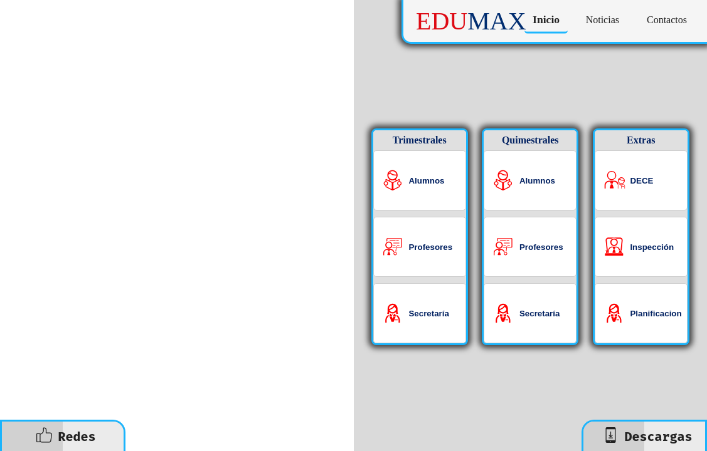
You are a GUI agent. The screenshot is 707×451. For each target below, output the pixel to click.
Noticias (602, 19)
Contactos (667, 19)
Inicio (546, 20)
